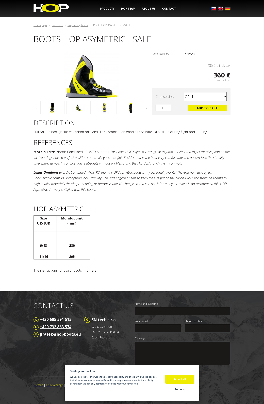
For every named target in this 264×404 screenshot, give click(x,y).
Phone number (193, 321)
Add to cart (207, 108)
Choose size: (165, 96)
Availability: (161, 54)
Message (140, 338)
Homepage (40, 25)
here (92, 270)
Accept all (180, 379)
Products (57, 25)
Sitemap (38, 385)
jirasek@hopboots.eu (60, 334)
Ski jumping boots (78, 25)
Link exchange (54, 385)
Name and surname (146, 303)
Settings (179, 389)
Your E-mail (141, 321)
